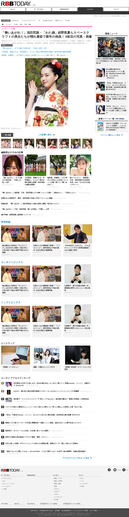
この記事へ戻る (46, 135)
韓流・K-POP (58, 481)
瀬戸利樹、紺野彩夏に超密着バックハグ (22, 215)
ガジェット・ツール (8, 483)
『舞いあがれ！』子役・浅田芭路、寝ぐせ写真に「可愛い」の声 (31, 209)
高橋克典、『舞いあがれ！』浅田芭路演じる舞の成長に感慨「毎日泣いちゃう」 (37, 204)
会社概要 (57, 510)
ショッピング (6, 486)
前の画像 (8, 135)
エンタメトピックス (12, 262)
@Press (16, 503)
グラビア (56, 491)
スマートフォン (7, 478)
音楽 (55, 486)
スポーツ (56, 489)
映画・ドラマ (58, 478)
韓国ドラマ (58, 20)
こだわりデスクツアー (29, 20)
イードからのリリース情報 (80, 510)
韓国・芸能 (57, 483)
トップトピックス (11, 302)
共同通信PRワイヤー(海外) (71, 503)
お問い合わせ (34, 510)
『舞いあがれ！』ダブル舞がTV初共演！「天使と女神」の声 (24, 48)
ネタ (3, 481)
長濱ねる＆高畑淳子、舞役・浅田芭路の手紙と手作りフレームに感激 (33, 198)
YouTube (119, 469)
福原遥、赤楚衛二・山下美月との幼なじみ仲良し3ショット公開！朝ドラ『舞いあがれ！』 (35, 55)
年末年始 (5, 222)
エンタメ (90, 9)
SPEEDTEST (64, 9)
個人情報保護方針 (66, 510)
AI (39, 20)
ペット (82, 481)
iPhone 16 (15, 20)
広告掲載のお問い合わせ (46, 510)
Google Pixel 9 (47, 20)
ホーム (12, 9)
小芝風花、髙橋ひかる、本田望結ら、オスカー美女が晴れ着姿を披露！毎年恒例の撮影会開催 (36, 52)
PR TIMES (4, 503)
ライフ (116, 9)
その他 (4, 489)
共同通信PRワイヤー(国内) (48, 503)
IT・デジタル (38, 9)
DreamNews (31, 503)
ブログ (56, 494)
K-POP (67, 20)
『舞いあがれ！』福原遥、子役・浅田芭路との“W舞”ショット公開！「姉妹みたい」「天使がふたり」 (45, 193)
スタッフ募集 (93, 510)
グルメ (82, 478)
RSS (127, 469)
